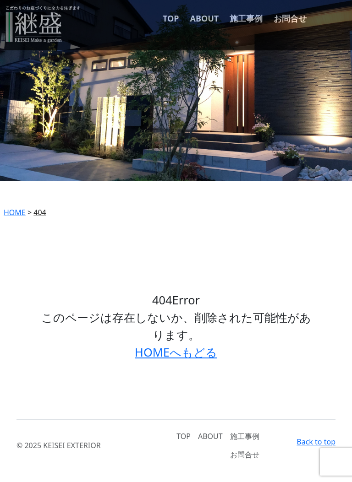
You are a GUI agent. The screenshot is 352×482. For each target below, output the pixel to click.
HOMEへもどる (176, 352)
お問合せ (290, 18)
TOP (171, 18)
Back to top (316, 442)
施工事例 (246, 18)
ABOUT (204, 18)
